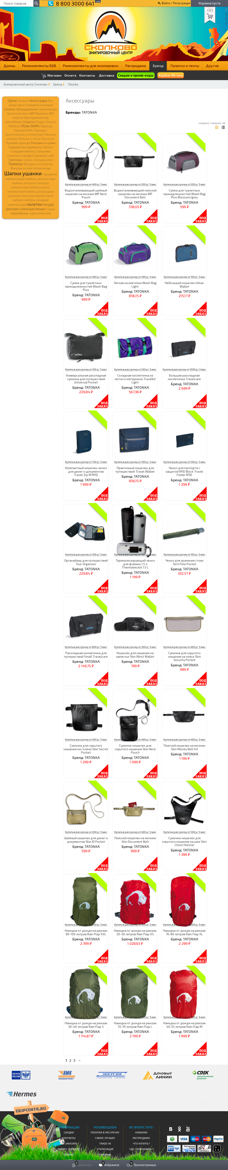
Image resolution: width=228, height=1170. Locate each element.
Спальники (43, 151)
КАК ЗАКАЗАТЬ (68, 1143)
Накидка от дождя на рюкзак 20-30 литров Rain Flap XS (135, 932)
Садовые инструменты (25, 147)
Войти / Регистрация (176, 3)
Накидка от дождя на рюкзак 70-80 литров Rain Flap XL (184, 932)
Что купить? (141, 1143)
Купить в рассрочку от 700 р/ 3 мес (86, 461)
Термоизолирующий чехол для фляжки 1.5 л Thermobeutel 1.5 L (135, 563)
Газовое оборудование (21, 109)
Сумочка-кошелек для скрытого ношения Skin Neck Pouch (135, 749)
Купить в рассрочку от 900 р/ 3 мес (86, 924)
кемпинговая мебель (21, 179)
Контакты (87, 75)
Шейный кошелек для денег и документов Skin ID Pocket (86, 839)
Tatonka (73, 84)
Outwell (23, 101)
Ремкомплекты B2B (39, 65)
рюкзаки (12, 209)
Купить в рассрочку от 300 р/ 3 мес (135, 276)
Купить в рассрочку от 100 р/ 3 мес (184, 276)
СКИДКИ (69, 1132)
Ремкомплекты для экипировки (90, 65)
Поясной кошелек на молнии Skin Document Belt (135, 839)
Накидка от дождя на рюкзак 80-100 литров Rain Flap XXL (86, 932)
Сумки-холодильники (38, 160)
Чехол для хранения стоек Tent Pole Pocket (184, 562)
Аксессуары (38, 101)
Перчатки (47, 138)
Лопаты (51, 122)
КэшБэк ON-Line (171, 75)
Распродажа (135, 65)
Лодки (40, 122)
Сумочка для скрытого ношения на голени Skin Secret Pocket (86, 749)
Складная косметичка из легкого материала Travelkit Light (135, 378)
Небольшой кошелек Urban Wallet (184, 284)
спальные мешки (32, 209)
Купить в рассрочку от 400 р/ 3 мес (86, 184)
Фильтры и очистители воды (30, 168)
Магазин (51, 75)
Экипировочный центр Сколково (25, 84)
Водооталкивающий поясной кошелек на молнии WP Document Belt (135, 193)
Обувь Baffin (30, 126)
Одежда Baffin (23, 130)
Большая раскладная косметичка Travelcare (184, 377)
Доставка (106, 75)
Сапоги (48, 147)
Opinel (12, 101)
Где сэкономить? (141, 1148)
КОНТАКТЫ (68, 1137)
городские (50, 174)
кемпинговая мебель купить (30, 187)
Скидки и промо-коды (135, 75)
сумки (50, 209)
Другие (212, 65)
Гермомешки (48, 109)
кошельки (14, 195)
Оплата (70, 75)
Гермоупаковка (17, 113)
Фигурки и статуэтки (38, 164)
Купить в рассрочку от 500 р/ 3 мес (184, 461)
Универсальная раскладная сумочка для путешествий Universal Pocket (86, 378)
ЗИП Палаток (38, 113)
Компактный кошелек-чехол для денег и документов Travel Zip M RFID (86, 471)
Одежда (46, 126)
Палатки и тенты (184, 65)
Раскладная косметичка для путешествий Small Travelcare (86, 654)
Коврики (29, 122)
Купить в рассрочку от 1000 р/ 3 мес (184, 369)
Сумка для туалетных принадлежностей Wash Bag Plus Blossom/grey (184, 193)
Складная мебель (22, 151)
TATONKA (89, 112)
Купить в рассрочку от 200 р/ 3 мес (135, 184)
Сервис (68, 1154)
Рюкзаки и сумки (43, 143)
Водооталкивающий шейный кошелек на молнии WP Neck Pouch (86, 193)
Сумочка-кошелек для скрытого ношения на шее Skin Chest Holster (184, 841)
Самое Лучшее (105, 1137)
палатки (34, 204)
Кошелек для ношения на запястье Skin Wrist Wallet (135, 654)
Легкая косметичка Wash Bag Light (135, 284)
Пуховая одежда (18, 143)
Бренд (158, 65)
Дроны (9, 65)
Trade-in (105, 1143)
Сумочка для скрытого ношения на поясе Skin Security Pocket (184, 656)
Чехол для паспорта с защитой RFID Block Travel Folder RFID (184, 471)
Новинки (105, 1154)
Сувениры (15, 160)
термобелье (19, 213)
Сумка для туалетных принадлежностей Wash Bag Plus (86, 286)
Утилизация (105, 1148)
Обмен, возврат (68, 1148)
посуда (48, 204)
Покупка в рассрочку (105, 1132)
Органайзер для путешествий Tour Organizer (86, 562)
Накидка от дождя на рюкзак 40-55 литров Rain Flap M (184, 1024)
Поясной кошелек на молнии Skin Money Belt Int (184, 747)
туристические (40, 213)
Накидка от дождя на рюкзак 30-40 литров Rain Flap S (86, 1024)
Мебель (14, 126)
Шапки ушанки (23, 173)
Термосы (15, 164)
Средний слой (44, 155)
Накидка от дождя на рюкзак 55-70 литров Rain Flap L (135, 1024)
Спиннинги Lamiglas (20, 155)
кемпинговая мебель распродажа (30, 191)
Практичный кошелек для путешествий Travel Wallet (135, 469)
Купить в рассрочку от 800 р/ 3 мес (86, 646)
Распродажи (141, 1137)
